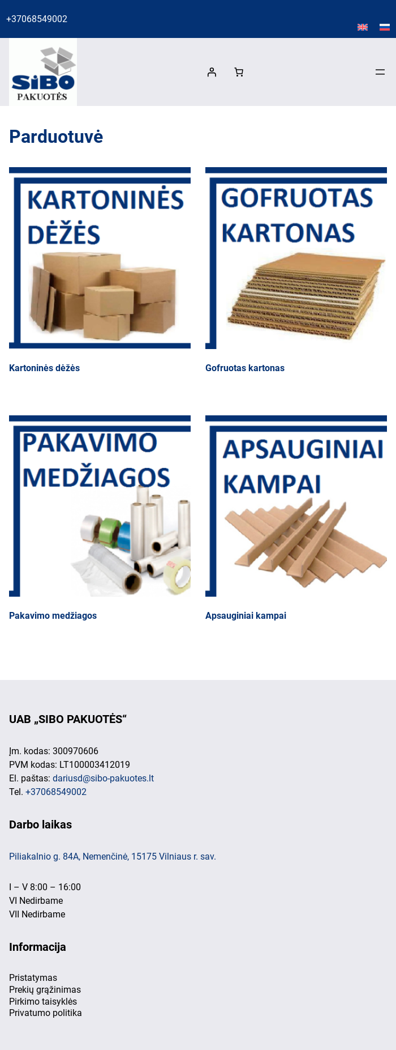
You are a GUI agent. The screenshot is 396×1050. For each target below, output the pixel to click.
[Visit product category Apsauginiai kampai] (296, 521)
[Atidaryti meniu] (380, 72)
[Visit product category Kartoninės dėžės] (100, 273)
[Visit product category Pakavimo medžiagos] (100, 521)
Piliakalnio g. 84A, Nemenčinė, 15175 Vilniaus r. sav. (112, 856)
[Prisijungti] (211, 72)
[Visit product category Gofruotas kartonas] (296, 273)
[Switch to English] (363, 27)
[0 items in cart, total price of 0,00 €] (238, 72)
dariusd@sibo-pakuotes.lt (103, 778)
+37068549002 (36, 19)
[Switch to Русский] (385, 27)
